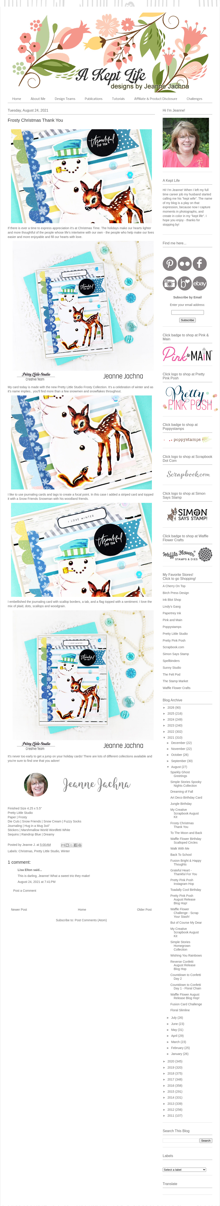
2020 (171, 1061)
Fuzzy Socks (72, 821)
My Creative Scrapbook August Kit (184, 813)
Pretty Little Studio (46, 851)
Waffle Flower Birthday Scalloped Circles (185, 840)
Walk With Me (179, 848)
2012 (171, 1109)
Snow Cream (52, 821)
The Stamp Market (175, 681)
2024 (171, 719)
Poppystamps (172, 627)
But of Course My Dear (186, 922)
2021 (171, 737)
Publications (94, 99)
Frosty (23, 817)
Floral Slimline (180, 1010)
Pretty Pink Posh (174, 640)
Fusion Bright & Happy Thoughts (185, 862)
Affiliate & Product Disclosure (155, 99)
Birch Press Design (176, 593)
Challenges (194, 99)
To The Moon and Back (186, 833)
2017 (171, 1079)
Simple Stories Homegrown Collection (180, 945)
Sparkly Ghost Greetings (180, 774)
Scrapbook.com (173, 647)
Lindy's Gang (172, 606)
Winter (65, 851)
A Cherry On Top (174, 586)
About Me (38, 99)
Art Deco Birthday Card (186, 797)
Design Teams (65, 99)
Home (16, 99)
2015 (171, 1091)
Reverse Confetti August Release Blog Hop (183, 965)
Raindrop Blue (31, 834)
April (174, 1035)
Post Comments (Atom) (91, 920)
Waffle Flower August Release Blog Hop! (184, 996)
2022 (171, 731)
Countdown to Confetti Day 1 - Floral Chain (185, 986)
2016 (171, 1085)
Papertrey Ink (172, 613)
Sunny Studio (172, 667)
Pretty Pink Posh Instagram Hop (182, 882)
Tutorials (118, 99)
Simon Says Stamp (176, 654)
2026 (171, 707)
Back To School (181, 854)
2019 (171, 1067)
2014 (171, 1097)
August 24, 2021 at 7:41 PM (37, 882)
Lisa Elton (25, 870)
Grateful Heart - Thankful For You (183, 872)
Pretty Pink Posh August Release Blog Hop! (183, 899)
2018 (171, 1073)
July (174, 1017)
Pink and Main (172, 620)
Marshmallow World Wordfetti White (45, 830)
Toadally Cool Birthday (185, 889)
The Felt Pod (171, 674)
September (179, 761)
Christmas (25, 851)
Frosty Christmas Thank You (182, 825)
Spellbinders (171, 661)
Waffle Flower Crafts (176, 688)
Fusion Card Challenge (186, 1004)
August (176, 767)
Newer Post (19, 909)
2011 (171, 1115)
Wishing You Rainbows (186, 955)
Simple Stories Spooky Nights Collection (185, 783)
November (178, 749)
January (177, 1054)
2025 (171, 713)
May (174, 1030)
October (177, 755)
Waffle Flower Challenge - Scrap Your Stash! (184, 912)
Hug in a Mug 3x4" (37, 826)
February (177, 1048)
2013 (171, 1103)
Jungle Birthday (181, 803)
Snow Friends (31, 821)
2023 (171, 725)
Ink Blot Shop (172, 599)
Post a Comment (24, 890)
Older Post (144, 909)
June (175, 1024)
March (176, 1042)
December (178, 743)
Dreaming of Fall (181, 791)
